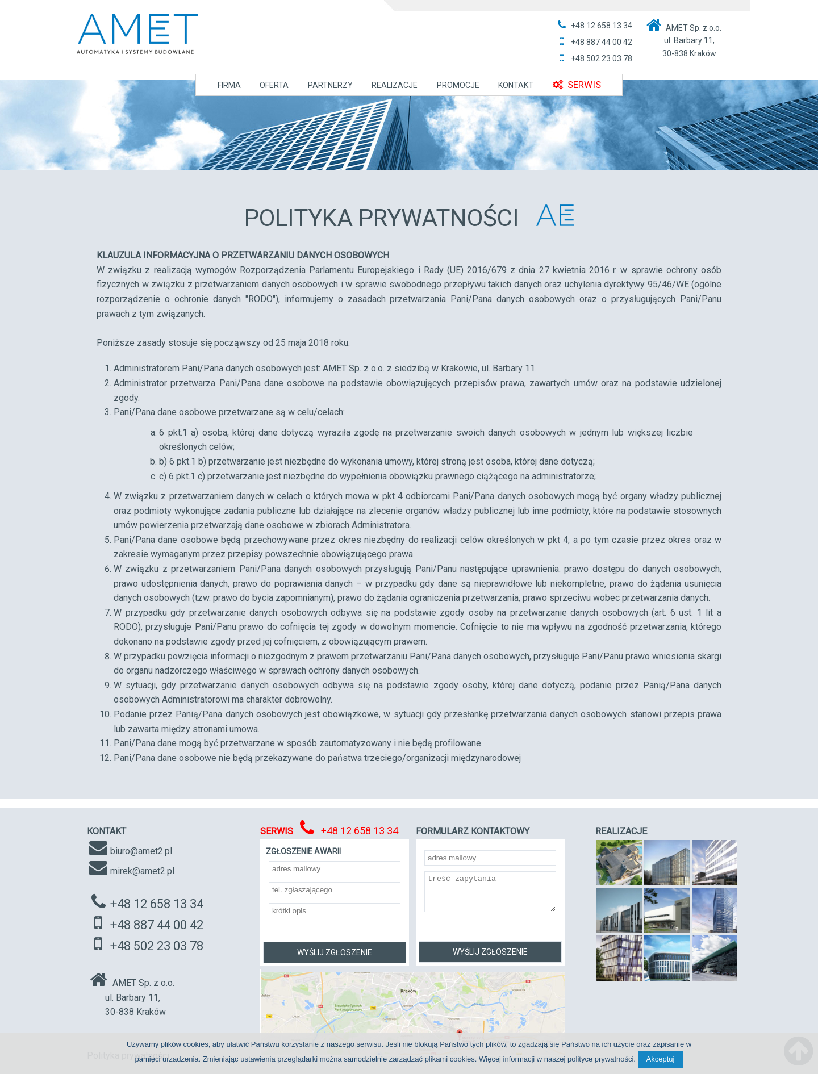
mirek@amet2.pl (142, 871)
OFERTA (274, 85)
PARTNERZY (330, 85)
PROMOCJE (458, 85)
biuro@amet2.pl (141, 851)
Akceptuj (660, 1059)
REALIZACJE (395, 85)
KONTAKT (515, 85)
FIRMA (229, 85)
